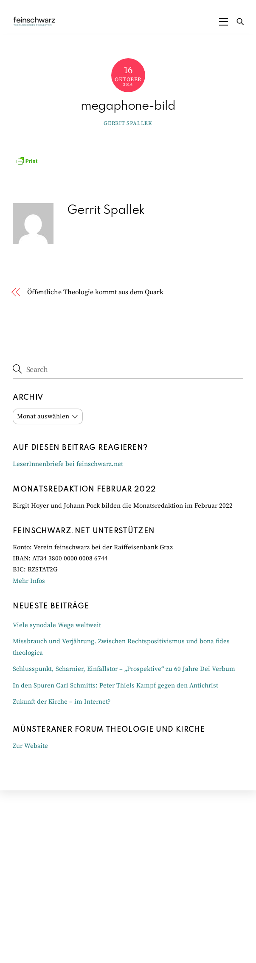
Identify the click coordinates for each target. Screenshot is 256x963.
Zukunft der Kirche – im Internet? (61, 702)
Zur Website (30, 746)
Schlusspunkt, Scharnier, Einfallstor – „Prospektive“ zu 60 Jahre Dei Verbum (124, 669)
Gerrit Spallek (128, 123)
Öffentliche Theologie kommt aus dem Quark (95, 292)
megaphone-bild (128, 106)
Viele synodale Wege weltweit (57, 625)
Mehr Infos (29, 581)
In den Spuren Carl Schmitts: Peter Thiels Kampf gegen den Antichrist (115, 686)
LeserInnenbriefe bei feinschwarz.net (68, 464)
